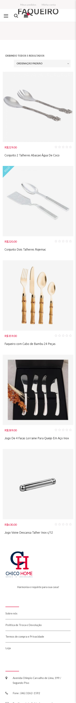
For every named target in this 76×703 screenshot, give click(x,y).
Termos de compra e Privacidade (24, 636)
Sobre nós (11, 613)
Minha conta (49, 4)
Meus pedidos (28, 4)
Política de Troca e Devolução (23, 625)
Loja (8, 648)
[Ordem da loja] (42, 63)
